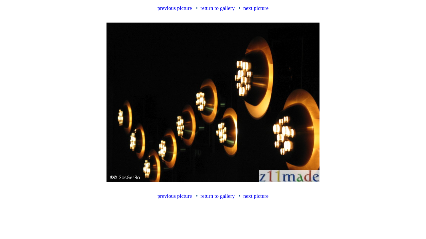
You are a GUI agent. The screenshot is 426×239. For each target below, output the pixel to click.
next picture (256, 8)
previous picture (174, 8)
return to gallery (217, 8)
